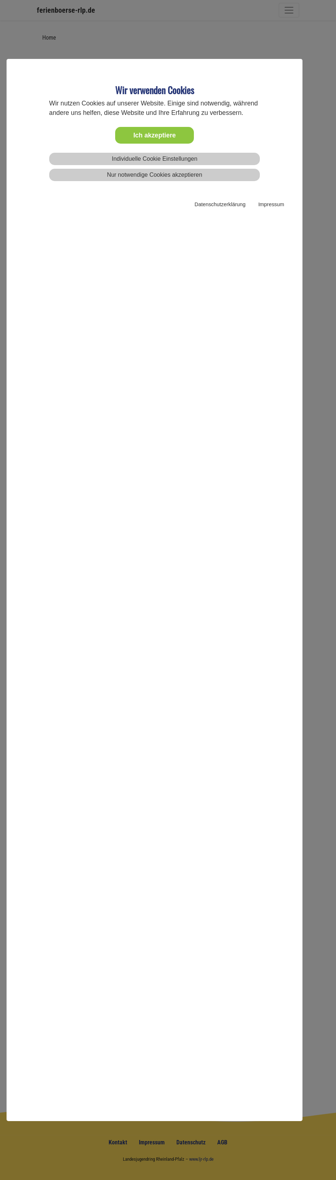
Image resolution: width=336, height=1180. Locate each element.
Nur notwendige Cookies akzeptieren (154, 175)
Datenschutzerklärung (220, 204)
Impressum (271, 204)
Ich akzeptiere (154, 135)
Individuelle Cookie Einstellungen (155, 159)
